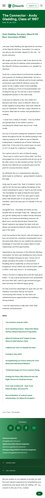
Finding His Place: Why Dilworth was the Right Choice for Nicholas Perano (22, 377)
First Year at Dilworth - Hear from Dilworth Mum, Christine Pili (19, 387)
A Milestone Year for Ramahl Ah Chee (21, 347)
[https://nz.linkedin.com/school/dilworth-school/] (18, 428)
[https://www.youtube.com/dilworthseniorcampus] (34, 428)
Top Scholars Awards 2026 (17, 322)
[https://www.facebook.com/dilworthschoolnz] (26, 428)
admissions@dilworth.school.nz (14, 447)
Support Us (33, 6)
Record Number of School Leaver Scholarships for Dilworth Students (20, 396)
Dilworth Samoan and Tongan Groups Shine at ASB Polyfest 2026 (21, 339)
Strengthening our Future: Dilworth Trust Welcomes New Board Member (22, 362)
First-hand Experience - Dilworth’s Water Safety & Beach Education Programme (22, 330)
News (4, 316)
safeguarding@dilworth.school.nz (14, 453)
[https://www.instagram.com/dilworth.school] (10, 428)
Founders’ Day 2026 (14, 354)
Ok (39, 494)
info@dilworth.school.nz (11, 441)
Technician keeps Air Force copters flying (22, 370)
